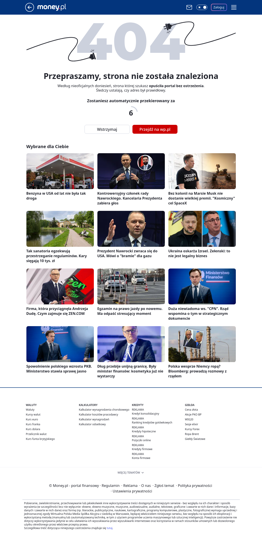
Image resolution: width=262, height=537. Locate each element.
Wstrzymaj (107, 129)
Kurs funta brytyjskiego (40, 439)
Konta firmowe (141, 458)
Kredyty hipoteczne (144, 431)
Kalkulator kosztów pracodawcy (98, 414)
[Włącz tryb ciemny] (201, 7)
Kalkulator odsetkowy (92, 424)
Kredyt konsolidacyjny (145, 413)
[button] (233, 7)
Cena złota (191, 410)
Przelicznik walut (36, 434)
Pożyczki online (141, 440)
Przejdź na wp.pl (155, 129)
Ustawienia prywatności (131, 491)
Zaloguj (218, 7)
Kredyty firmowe (142, 449)
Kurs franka (33, 424)
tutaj (109, 528)
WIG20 (189, 419)
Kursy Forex (192, 429)
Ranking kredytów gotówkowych (152, 422)
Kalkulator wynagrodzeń (94, 419)
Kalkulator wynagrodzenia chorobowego (104, 410)
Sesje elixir (191, 424)
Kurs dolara (33, 429)
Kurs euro (32, 419)
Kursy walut (33, 414)
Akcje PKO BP (193, 414)
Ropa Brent (192, 434)
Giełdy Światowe (195, 439)
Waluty (30, 410)
